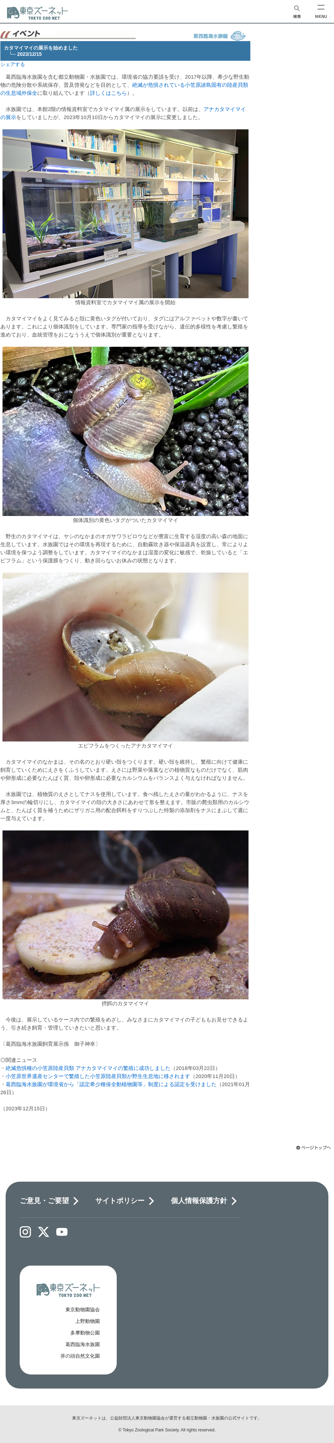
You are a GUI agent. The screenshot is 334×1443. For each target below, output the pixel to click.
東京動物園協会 (82, 1309)
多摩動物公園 (85, 1333)
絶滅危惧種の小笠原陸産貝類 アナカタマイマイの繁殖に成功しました (88, 1068)
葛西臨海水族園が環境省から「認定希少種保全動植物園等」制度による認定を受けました (111, 1084)
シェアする (12, 64)
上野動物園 (87, 1321)
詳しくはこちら (108, 93)
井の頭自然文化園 (80, 1356)
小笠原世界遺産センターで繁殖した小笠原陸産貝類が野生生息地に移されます (98, 1076)
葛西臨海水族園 (82, 1344)
